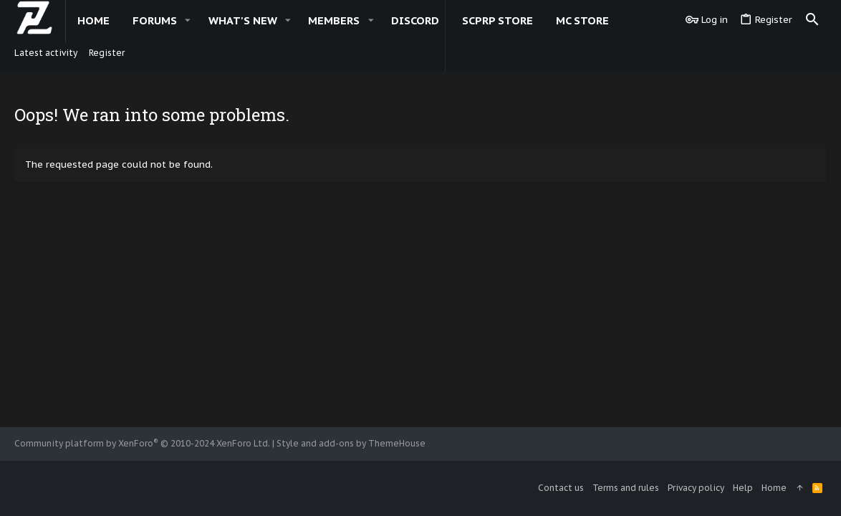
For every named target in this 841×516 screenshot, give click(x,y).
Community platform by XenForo (142, 443)
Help (743, 487)
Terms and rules (625, 487)
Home (774, 487)
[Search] (812, 20)
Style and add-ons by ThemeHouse (351, 443)
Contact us (561, 487)
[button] (187, 20)
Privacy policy (696, 487)
